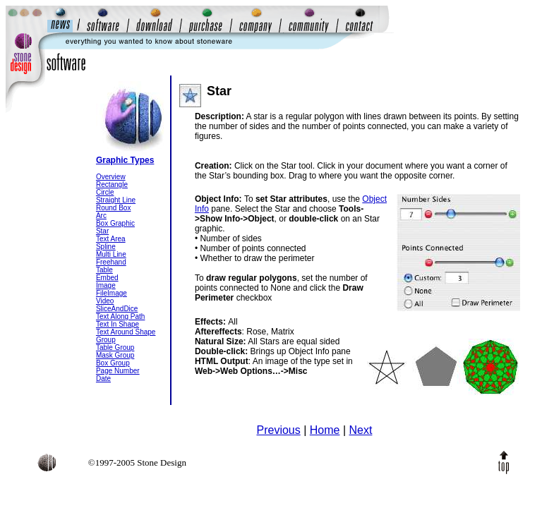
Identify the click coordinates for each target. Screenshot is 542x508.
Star (102, 231)
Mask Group (115, 355)
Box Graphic (115, 223)
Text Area (111, 239)
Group (106, 340)
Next (361, 430)
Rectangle (112, 184)
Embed (107, 278)
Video (105, 301)
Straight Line (116, 200)
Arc (101, 215)
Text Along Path (120, 316)
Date (103, 378)
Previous (278, 430)
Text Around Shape (126, 332)
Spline (106, 246)
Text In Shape (117, 324)
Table (104, 270)
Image (106, 285)
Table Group (115, 347)
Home (325, 430)
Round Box (113, 208)
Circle (105, 192)
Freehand (111, 262)
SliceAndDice (117, 309)
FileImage (111, 293)
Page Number (118, 371)
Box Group (113, 363)
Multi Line (111, 254)
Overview (111, 177)
